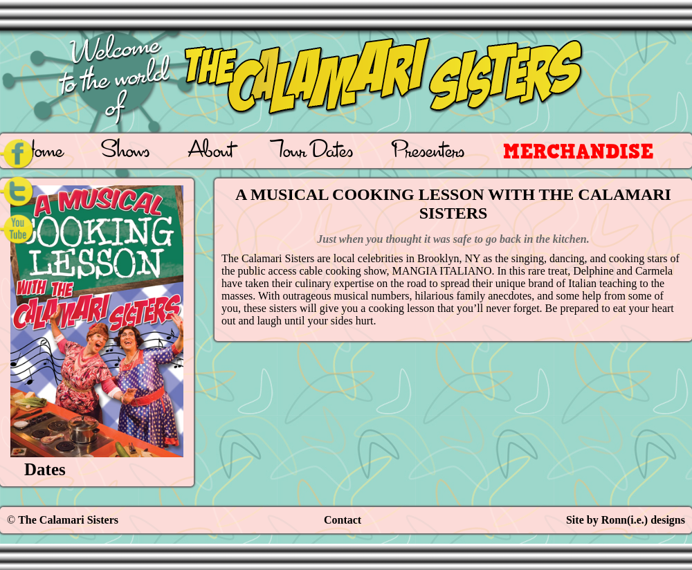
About (210, 152)
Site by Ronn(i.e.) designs (625, 520)
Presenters (428, 152)
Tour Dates (312, 152)
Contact (342, 520)
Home (41, 152)
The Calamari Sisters (68, 520)
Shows (125, 152)
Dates (45, 469)
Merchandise (578, 151)
